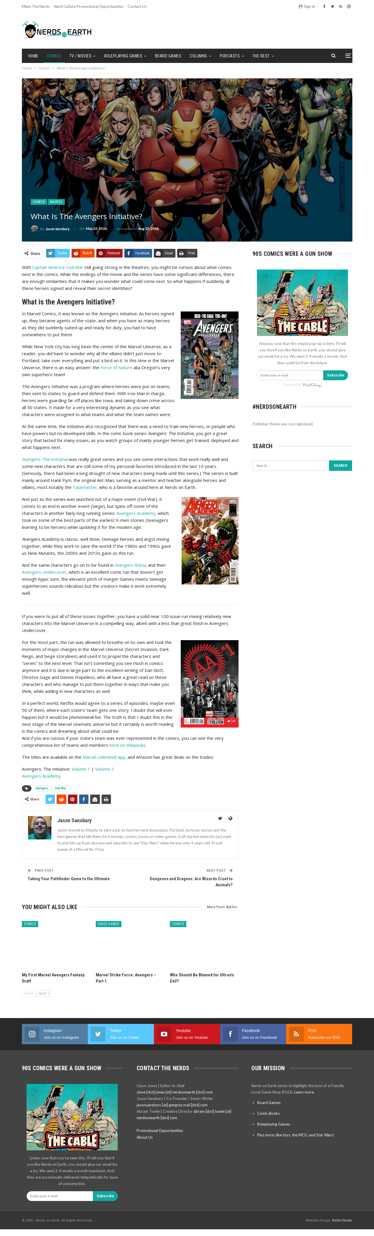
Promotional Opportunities (160, 1130)
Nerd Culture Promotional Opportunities (88, 6)
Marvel (56, 202)
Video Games (108, 924)
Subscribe (335, 375)
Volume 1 (81, 769)
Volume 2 (104, 769)
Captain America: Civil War (57, 267)
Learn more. (304, 1092)
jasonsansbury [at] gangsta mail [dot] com (172, 1105)
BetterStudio (342, 1220)
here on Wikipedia (127, 745)
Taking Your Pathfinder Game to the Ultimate (69, 878)
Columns (198, 56)
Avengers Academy (135, 513)
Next (44, 993)
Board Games (168, 56)
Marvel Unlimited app (104, 757)
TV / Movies (80, 56)
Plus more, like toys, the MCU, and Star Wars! (295, 1135)
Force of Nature (116, 367)
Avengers (42, 788)
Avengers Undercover (44, 572)
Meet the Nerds (36, 6)
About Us (145, 1137)
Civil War (60, 788)
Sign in (307, 6)
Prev (29, 993)
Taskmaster (85, 487)
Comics (54, 56)
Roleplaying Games (123, 56)
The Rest (261, 56)
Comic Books (268, 1113)
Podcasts (230, 56)
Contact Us (137, 6)
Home (33, 56)
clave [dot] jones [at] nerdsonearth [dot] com (175, 1092)
